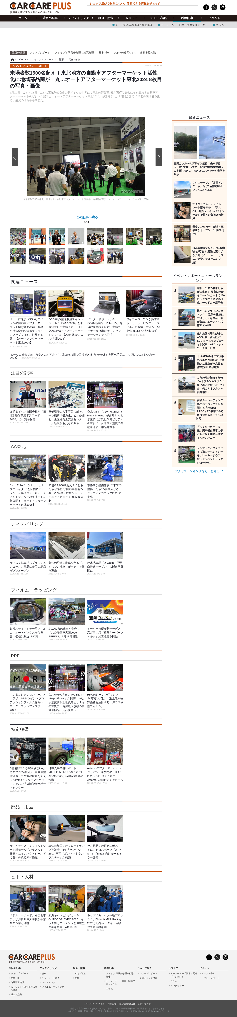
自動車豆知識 (148, 52)
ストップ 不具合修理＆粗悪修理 (133, 25)
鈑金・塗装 (105, 18)
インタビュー (177, 985)
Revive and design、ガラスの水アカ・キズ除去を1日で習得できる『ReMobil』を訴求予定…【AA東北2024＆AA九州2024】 (82, 356)
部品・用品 (22, 806)
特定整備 (20, 729)
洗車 (44, 973)
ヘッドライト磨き (51, 978)
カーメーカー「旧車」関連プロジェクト (184, 25)
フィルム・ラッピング (34, 589)
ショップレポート (39, 52)
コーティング (48, 982)
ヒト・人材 (22, 876)
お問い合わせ (144, 1004)
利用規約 (112, 1004)
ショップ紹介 (159, 18)
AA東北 (18, 446)
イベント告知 (208, 973)
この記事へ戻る (87, 220)
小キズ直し (80, 973)
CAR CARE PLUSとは (94, 1004)
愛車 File (104, 52)
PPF (15, 655)
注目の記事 (50, 18)
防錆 (77, 978)
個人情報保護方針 (127, 1004)
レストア (132, 18)
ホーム (22, 18)
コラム (220, 25)
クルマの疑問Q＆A (124, 52)
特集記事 (187, 18)
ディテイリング (78, 18)
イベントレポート (210, 978)
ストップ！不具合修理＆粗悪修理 (74, 52)
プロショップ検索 (148, 978)
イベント (214, 18)
